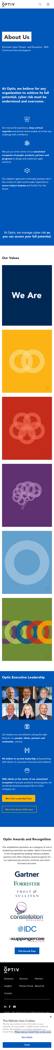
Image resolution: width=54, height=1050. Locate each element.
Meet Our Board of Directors (19, 809)
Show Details (27, 1037)
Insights (8, 986)
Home (11, 969)
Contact (8, 993)
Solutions (8, 979)
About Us (39, 986)
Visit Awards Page (27, 951)
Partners (39, 979)
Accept (27, 1045)
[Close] (51, 1017)
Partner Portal (26, 986)
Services (23, 979)
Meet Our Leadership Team (19, 798)
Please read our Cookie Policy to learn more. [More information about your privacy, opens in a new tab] (33, 1032)
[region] (27, 1031)
